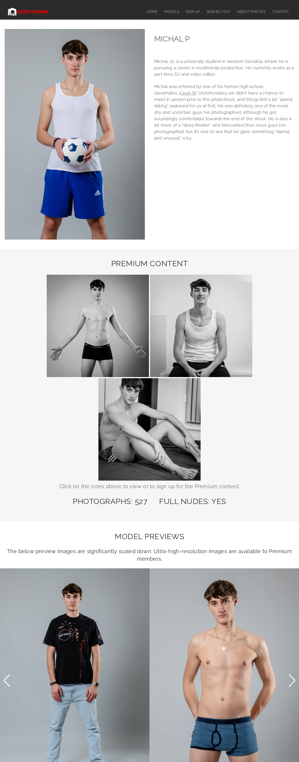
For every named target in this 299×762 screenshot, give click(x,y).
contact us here (215, 675)
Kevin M (187, 93)
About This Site (251, 12)
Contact (281, 12)
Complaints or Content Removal (157, 746)
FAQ (121, 746)
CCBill (189, 706)
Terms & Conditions (206, 746)
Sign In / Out (218, 12)
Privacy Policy (240, 746)
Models (171, 12)
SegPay (191, 688)
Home (152, 12)
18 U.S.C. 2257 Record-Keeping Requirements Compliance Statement (149, 725)
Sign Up (193, 12)
